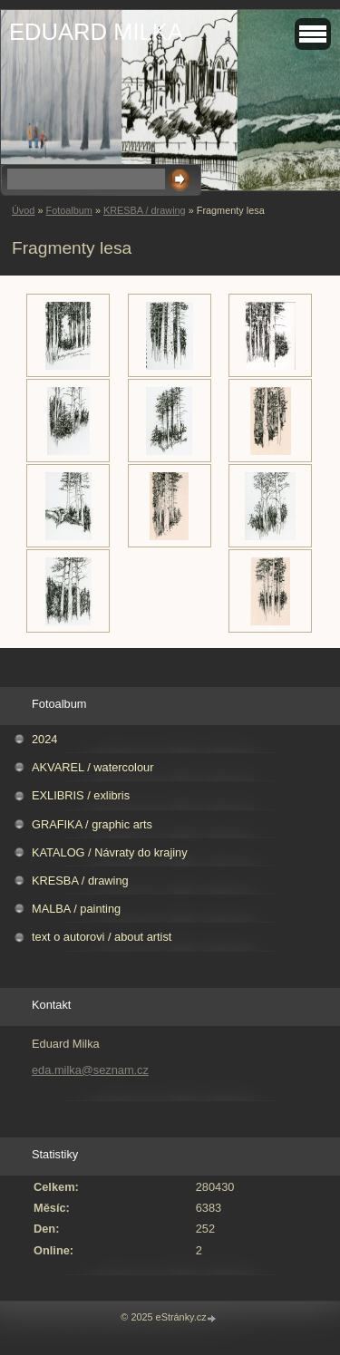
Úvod (23, 210)
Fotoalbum (68, 210)
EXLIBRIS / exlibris (81, 795)
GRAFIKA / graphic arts (92, 824)
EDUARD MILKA (96, 31)
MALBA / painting (76, 908)
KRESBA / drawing (144, 210)
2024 (44, 739)
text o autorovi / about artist (101, 937)
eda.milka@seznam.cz (90, 1070)
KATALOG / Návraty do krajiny (110, 852)
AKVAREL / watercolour (92, 767)
